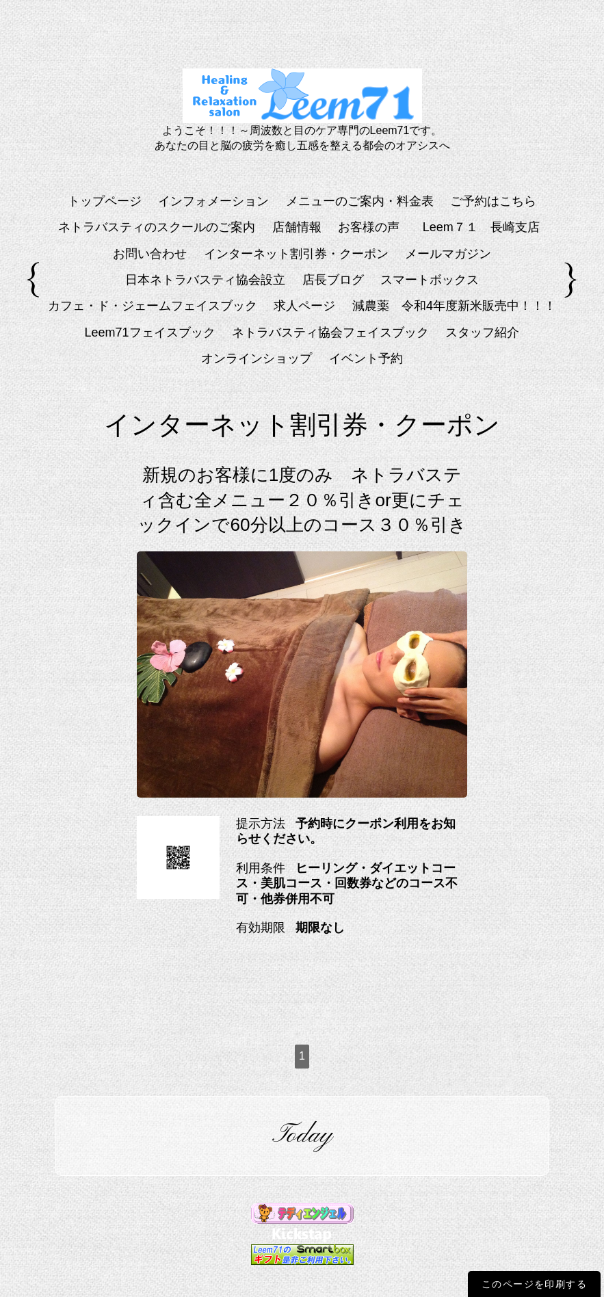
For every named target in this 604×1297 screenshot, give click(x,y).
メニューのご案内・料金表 (360, 201)
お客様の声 (368, 227)
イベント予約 (366, 358)
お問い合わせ (150, 254)
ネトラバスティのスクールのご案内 (156, 227)
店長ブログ (333, 280)
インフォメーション (213, 201)
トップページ (105, 201)
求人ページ (304, 306)
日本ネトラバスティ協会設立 (205, 280)
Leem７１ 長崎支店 (487, 227)
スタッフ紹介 (482, 332)
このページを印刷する (534, 1284)
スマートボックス (429, 280)
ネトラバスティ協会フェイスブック (330, 332)
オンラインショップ (256, 358)
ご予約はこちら (493, 201)
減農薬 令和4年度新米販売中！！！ (454, 306)
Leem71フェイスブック (150, 332)
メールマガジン (448, 254)
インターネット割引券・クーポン (296, 254)
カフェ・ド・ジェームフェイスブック (152, 306)
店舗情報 (296, 227)
